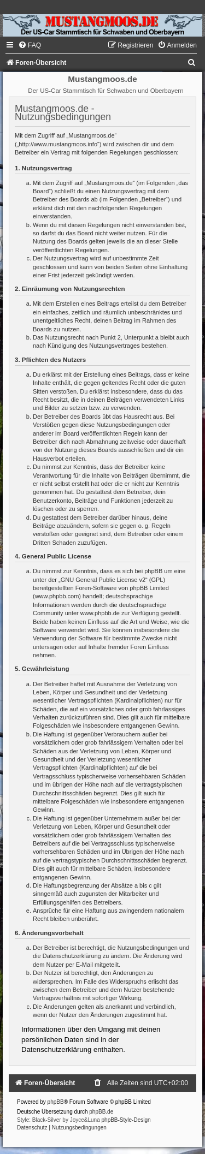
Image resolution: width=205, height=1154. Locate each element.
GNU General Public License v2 (103, 579)
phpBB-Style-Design (126, 1120)
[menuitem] (29, 45)
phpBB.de (101, 1112)
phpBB (56, 1102)
